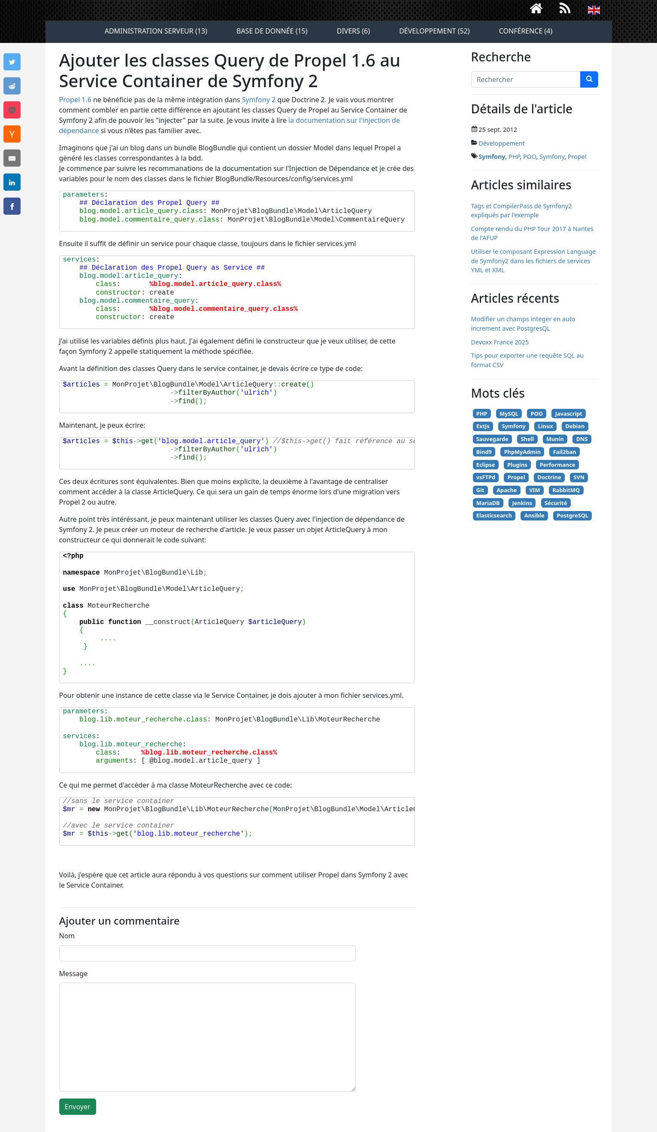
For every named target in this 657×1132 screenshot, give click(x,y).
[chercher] (589, 79)
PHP (514, 156)
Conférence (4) (526, 31)
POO (529, 156)
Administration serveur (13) (156, 31)
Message (73, 973)
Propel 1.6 (75, 99)
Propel (577, 156)
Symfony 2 (259, 99)
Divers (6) (353, 31)
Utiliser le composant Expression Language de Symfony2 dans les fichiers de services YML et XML (533, 260)
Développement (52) (434, 31)
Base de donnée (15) (272, 31)
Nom (67, 935)
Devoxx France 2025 (500, 342)
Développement (501, 143)
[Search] (526, 79)
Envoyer (78, 1106)
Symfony (491, 156)
